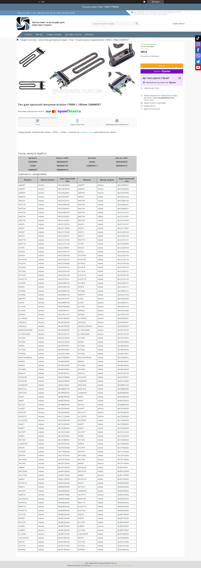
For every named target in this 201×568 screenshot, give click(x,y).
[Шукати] (136, 23)
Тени (71, 40)
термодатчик (85, 132)
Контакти (89, 34)
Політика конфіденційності (124, 565)
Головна (28, 34)
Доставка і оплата (73, 34)
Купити (162, 65)
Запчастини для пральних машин (52, 40)
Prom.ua (113, 563)
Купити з (162, 71)
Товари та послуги (28, 40)
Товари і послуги (54, 34)
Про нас (39, 34)
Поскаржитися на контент (102, 565)
